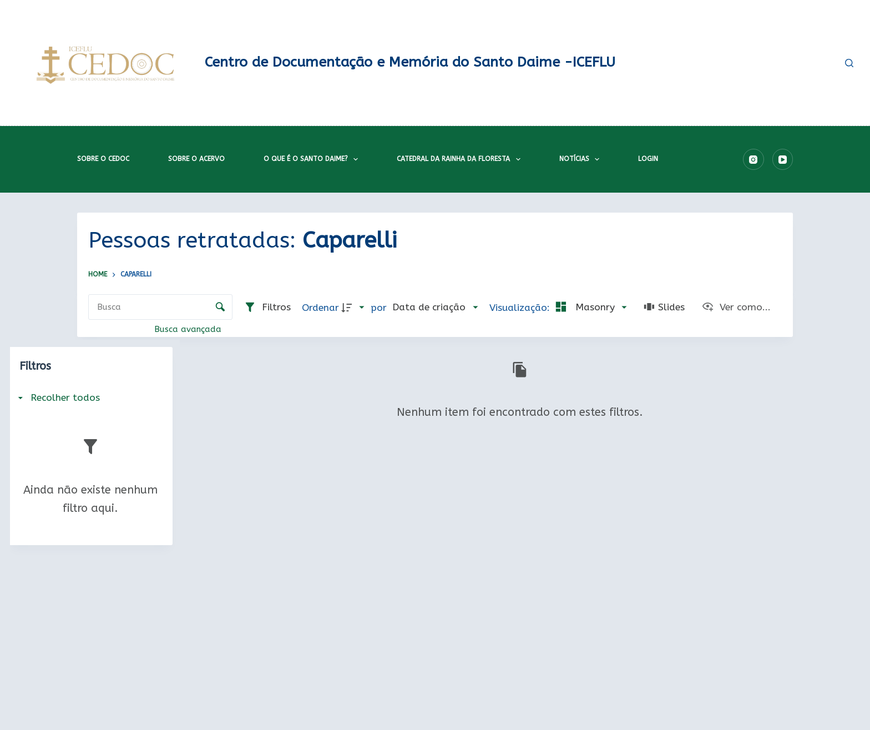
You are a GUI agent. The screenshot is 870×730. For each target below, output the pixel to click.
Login (648, 159)
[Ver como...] (736, 307)
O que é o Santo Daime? (313, 159)
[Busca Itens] (160, 307)
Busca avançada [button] (189, 329)
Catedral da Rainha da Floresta (460, 159)
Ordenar (320, 308)
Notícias (581, 159)
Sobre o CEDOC (103, 159)
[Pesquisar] (849, 63)
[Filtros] (267, 307)
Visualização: (521, 308)
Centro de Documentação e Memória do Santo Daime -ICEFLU (410, 62)
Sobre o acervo (196, 159)
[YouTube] (782, 159)
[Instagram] (753, 159)
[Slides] (664, 307)
